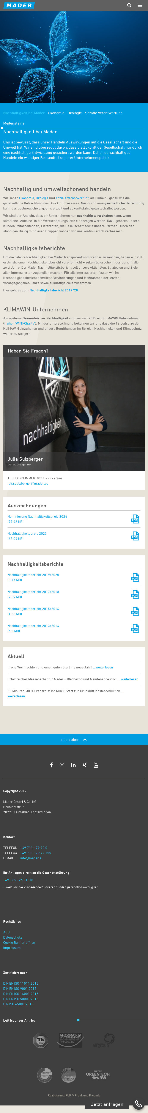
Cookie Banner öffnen (19, 942)
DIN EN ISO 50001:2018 (20, 999)
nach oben (74, 739)
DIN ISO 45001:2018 (18, 1004)
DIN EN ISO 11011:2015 (20, 983)
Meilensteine (13, 123)
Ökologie (75, 113)
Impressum (12, 948)
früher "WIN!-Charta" (19, 323)
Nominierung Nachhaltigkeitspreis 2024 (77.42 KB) (37, 518)
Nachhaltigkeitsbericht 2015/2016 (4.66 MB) (33, 611)
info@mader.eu (31, 858)
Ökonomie (56, 113)
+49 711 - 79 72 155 (35, 853)
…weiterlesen (103, 667)
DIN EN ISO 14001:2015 (20, 994)
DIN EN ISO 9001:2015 (19, 988)
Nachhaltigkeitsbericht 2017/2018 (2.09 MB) (33, 594)
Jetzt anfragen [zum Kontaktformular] (107, 1104)
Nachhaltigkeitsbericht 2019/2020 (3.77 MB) (33, 577)
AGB (6, 932)
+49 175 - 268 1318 (18, 880)
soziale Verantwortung (73, 198)
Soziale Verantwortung (104, 113)
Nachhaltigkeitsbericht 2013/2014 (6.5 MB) (33, 628)
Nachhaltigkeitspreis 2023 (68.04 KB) (27, 535)
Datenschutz (12, 937)
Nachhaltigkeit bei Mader (24, 113)
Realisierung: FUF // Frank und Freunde (74, 1095)
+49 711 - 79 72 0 (33, 848)
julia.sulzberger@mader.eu (28, 483)
